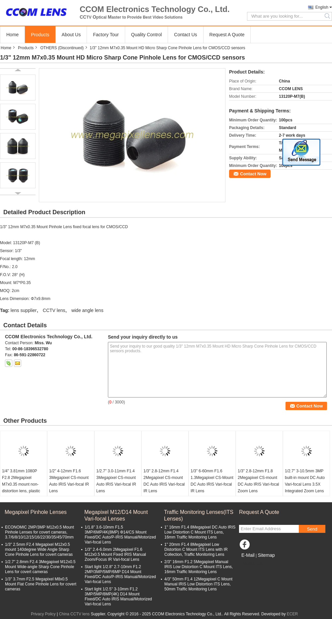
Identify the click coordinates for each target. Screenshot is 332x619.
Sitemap (266, 555)
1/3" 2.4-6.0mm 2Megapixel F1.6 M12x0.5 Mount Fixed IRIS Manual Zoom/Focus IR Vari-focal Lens (115, 554)
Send (312, 529)
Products (40, 34)
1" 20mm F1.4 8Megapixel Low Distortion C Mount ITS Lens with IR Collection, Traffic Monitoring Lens (196, 549)
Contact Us (185, 34)
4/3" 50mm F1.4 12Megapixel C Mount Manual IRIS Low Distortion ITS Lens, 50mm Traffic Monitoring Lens (198, 584)
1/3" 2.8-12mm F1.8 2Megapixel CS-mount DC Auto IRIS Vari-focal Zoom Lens (258, 481)
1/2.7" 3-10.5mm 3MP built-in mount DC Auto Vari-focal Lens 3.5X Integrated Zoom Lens (305, 481)
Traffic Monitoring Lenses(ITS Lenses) (198, 515)
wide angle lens (87, 310)
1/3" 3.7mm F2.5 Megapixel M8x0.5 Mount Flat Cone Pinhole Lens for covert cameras (40, 584)
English (321, 7)
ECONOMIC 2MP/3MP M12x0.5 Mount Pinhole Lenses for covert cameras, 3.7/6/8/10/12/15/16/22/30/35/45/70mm (39, 532)
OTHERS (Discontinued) (62, 48)
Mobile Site (251, 563)
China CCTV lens (74, 614)
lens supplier (24, 310)
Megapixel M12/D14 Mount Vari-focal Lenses (116, 515)
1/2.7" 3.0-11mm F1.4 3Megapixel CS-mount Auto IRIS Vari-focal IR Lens (116, 481)
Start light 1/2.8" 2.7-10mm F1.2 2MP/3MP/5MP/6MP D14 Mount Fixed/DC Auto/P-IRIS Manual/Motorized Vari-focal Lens (120, 574)
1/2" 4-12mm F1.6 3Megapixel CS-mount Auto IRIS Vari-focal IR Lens (69, 481)
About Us (71, 34)
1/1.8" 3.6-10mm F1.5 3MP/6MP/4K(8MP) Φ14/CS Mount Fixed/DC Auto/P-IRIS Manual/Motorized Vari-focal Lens (120, 534)
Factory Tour (106, 34)
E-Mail (248, 555)
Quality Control (146, 34)
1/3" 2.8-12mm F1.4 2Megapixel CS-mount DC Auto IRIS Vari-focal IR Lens (164, 481)
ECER (292, 614)
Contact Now (253, 173)
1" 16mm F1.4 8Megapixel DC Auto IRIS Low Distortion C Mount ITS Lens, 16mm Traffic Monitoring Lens (199, 532)
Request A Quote (227, 34)
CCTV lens (54, 310)
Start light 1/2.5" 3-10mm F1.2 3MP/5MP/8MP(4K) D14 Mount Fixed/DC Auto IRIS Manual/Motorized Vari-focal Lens (118, 596)
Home (12, 34)
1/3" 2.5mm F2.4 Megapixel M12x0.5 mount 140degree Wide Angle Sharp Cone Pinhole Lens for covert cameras (39, 549)
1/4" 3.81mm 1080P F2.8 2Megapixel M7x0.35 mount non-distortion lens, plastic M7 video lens (21, 484)
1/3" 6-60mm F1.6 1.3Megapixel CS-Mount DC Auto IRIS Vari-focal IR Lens (212, 481)
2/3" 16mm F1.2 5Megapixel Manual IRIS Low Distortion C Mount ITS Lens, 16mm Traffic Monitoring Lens (198, 566)
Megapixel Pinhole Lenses (36, 512)
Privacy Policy (43, 614)
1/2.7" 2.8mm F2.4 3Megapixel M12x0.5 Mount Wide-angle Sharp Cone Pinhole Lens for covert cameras (40, 566)
